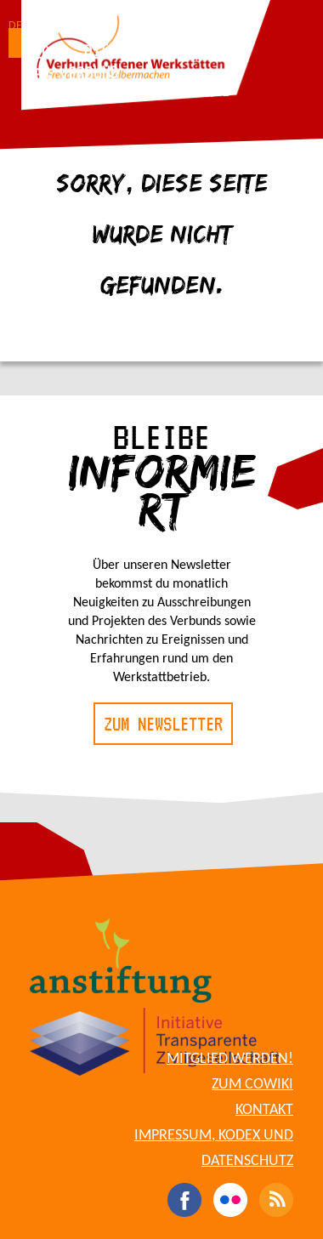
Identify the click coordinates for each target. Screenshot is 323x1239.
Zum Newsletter (163, 724)
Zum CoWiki (252, 1085)
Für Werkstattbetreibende (128, 92)
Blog (42, 51)
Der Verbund (73, 72)
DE (15, 26)
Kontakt (264, 1110)
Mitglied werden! (230, 1059)
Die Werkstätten (148, 47)
